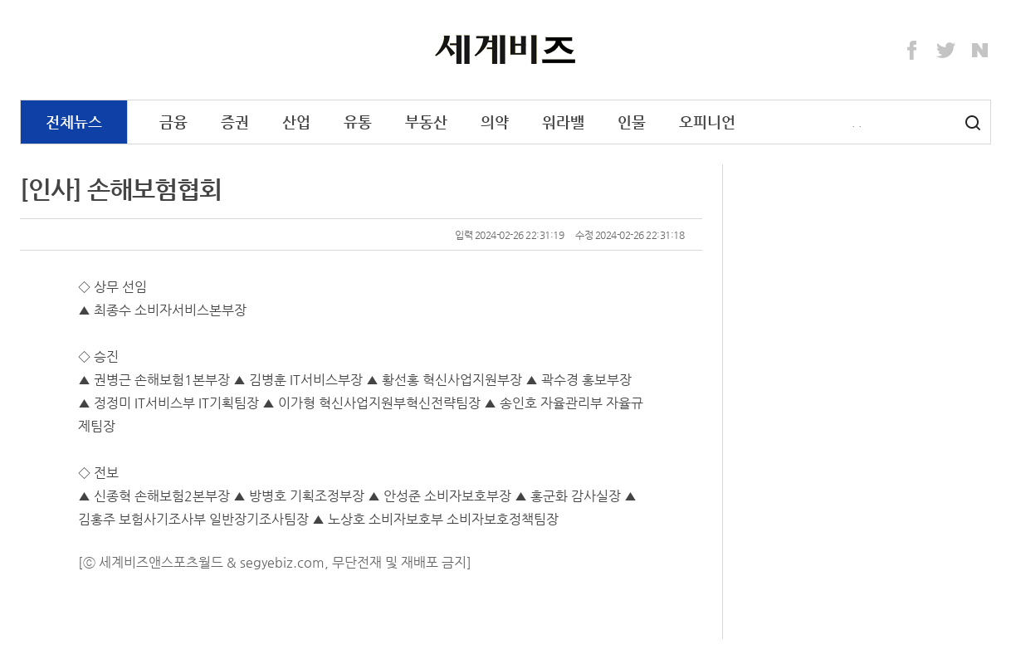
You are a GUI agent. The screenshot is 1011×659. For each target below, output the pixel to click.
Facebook (912, 50)
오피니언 (707, 121)
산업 (296, 121)
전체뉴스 (74, 121)
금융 (173, 121)
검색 (972, 122)
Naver (980, 50)
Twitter (946, 50)
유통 (358, 121)
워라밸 (563, 121)
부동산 (426, 121)
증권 (235, 121)
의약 (495, 121)
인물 (632, 121)
